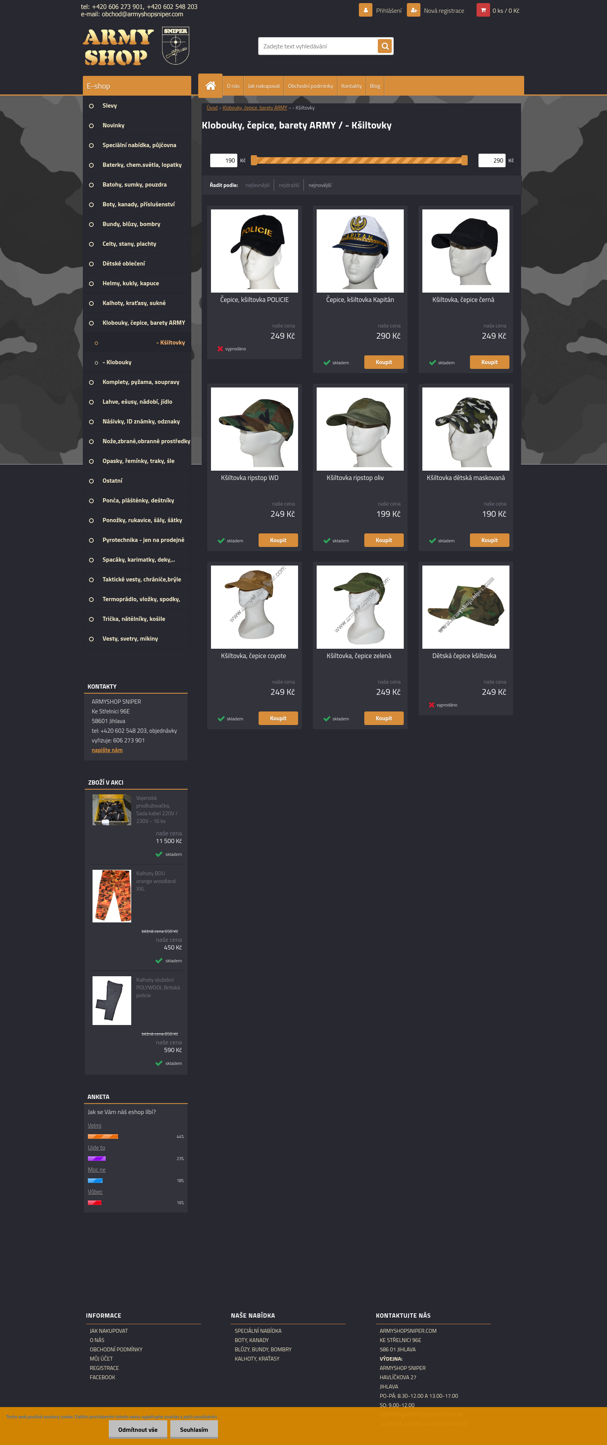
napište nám (107, 750)
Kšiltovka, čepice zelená (359, 656)
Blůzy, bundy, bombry (263, 1349)
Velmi (94, 1125)
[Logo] (136, 46)
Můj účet (101, 1358)
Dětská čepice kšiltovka (464, 656)
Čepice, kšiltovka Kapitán (360, 299)
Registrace (104, 1368)
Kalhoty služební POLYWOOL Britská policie (158, 987)
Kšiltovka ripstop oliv (355, 478)
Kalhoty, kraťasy (257, 1358)
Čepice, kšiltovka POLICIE (254, 299)
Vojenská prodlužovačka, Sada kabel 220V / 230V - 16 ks (157, 809)
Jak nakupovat (264, 86)
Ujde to (96, 1147)
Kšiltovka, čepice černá (463, 299)
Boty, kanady (252, 1340)
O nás (233, 86)
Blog (375, 86)
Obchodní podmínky (310, 86)
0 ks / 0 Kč (506, 10)
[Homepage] (214, 86)
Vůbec (95, 1191)
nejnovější (320, 185)
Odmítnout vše (138, 1429)
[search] (385, 46)
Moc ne (97, 1169)
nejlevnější (258, 185)
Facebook (102, 1377)
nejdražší (289, 185)
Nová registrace (444, 10)
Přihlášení (389, 10)
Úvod (212, 107)
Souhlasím (194, 1429)
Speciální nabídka (258, 1331)
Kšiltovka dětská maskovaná (466, 478)
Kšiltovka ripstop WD (250, 478)
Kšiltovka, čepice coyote (253, 656)
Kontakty (351, 86)
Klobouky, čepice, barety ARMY (255, 107)
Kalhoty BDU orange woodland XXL (156, 881)
